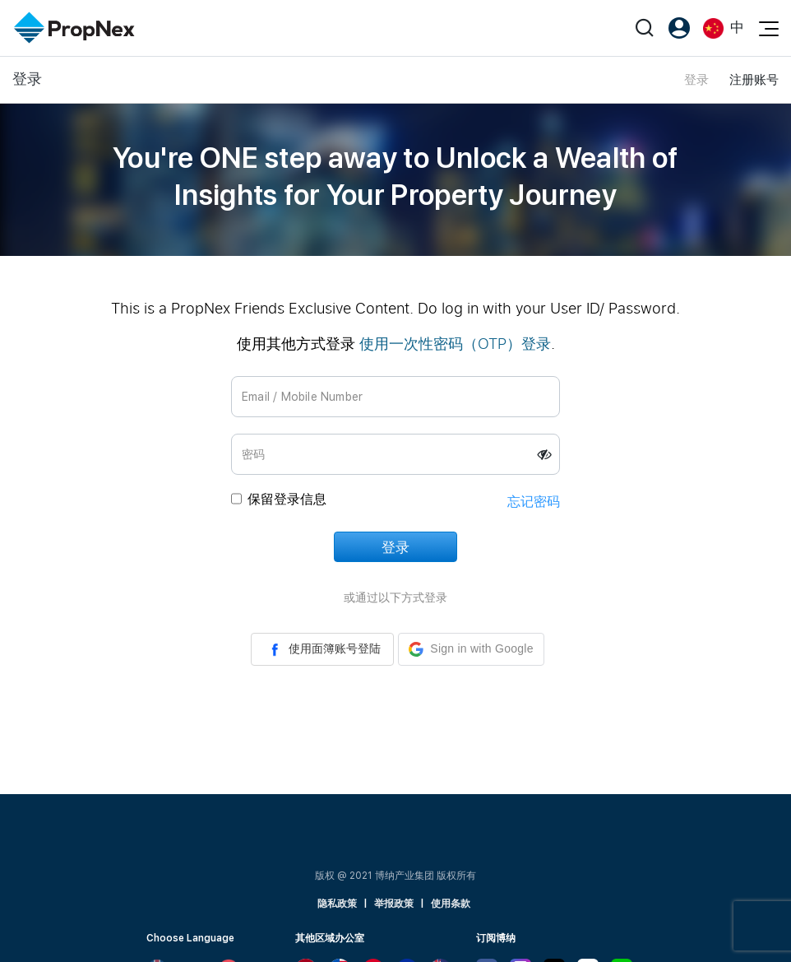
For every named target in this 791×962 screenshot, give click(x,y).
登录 (696, 79)
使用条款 (450, 903)
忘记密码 (533, 501)
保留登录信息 (286, 499)
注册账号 (754, 79)
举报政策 (394, 903)
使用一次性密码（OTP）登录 (455, 343)
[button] (471, 649)
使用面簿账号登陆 (322, 649)
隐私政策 (337, 903)
